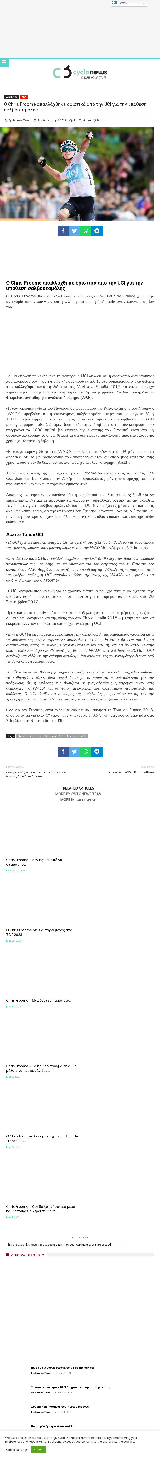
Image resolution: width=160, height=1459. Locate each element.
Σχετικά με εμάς (14, 1280)
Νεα (24, 97)
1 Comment (80, 1031)
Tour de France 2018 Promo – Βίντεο (120, 769)
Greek (120, 3)
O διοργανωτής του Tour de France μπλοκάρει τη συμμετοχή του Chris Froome (40, 771)
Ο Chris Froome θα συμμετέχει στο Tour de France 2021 (42, 1002)
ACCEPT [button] (38, 1449)
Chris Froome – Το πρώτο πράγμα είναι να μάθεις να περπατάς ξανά (117, 932)
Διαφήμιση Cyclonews (18, 1292)
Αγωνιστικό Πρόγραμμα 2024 (27, 1304)
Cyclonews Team (19, 120)
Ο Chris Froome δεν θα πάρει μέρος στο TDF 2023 (115, 862)
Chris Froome (26, 736)
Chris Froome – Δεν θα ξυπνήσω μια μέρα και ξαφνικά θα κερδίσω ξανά (116, 1002)
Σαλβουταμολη (76, 736)
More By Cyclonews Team (78, 794)
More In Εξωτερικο (78, 800)
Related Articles (78, 788)
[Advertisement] (80, 344)
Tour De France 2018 (50, 736)
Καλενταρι (10, 1298)
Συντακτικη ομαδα (16, 1286)
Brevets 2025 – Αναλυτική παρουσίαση (34, 1311)
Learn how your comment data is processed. (83, 1038)
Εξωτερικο (12, 97)
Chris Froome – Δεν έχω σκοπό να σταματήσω (34, 862)
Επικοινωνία (12, 1317)
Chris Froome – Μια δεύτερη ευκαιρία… (39, 930)
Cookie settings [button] (17, 1450)
